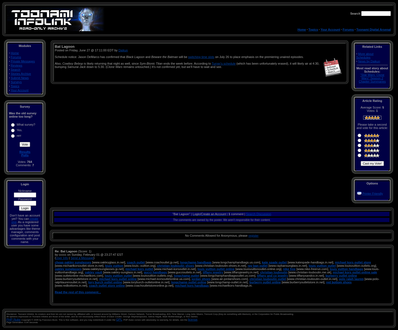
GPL (119, 319)
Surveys (16, 82)
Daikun (123, 50)
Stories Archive (21, 73)
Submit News (20, 78)
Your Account (330, 29)
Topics (313, 29)
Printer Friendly (372, 193)
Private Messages (23, 61)
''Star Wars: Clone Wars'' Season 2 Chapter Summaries (372, 78)
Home (301, 29)
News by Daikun (369, 61)
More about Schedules (364, 55)
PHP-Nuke (13, 319)
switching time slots (201, 57)
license (192, 319)
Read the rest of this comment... (78, 292)
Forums (348, 29)
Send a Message (81, 258)
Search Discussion (258, 214)
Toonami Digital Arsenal (373, 29)
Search (15, 69)
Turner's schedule (224, 63)
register (253, 235)
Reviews (16, 65)
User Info (62, 258)
